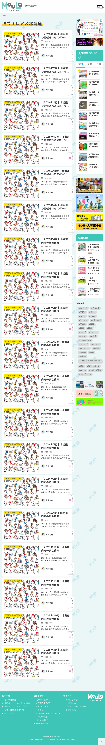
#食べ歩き (95, 344)
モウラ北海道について (14, 710)
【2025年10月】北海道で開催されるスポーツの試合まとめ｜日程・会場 (55, 174)
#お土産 (93, 336)
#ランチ (92, 312)
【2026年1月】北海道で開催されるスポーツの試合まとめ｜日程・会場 (55, 106)
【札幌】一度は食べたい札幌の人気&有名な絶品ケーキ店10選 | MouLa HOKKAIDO (94, 93)
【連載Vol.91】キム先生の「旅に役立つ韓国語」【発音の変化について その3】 (94, 279)
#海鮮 (91, 352)
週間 (89, 64)
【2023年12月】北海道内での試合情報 (55, 548)
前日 (80, 64)
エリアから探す (43, 717)
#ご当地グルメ (85, 340)
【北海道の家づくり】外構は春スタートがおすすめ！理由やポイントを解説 (94, 290)
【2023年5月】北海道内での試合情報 (54, 651)
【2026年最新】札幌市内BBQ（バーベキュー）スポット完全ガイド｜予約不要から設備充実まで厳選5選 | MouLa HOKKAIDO (94, 114)
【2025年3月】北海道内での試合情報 (54, 275)
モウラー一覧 (42, 723)
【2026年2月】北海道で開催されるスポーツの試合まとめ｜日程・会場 (55, 71)
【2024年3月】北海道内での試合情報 (54, 446)
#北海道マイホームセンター (90, 361)
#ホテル (82, 370)
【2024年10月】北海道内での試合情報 (55, 411)
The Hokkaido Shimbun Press (42, 739)
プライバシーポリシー (76, 706)
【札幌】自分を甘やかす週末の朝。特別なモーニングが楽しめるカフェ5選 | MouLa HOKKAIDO (94, 124)
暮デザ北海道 (10, 700)
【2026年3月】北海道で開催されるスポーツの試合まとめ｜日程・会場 (55, 37)
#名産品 (82, 352)
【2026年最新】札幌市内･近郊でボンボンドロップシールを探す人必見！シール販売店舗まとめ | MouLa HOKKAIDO (94, 72)
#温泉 (81, 366)
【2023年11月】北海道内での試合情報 (55, 582)
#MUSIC (82, 336)
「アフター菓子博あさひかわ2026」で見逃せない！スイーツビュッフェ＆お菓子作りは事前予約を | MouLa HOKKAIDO (94, 134)
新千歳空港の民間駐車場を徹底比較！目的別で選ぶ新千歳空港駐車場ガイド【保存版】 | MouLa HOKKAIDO (94, 155)
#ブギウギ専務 (95, 370)
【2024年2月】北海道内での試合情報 (54, 480)
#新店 (81, 328)
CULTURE (43, 706)
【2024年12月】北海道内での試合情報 (55, 343)
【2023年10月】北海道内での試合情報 (55, 617)
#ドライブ (83, 344)
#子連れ (82, 324)
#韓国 (91, 324)
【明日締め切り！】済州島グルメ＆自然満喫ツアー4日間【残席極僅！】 (94, 245)
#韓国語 (96, 348)
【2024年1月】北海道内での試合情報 (54, 514)
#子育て (82, 312)
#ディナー (93, 332)
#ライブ (82, 332)
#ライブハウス (85, 374)
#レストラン (84, 348)
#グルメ (92, 316)
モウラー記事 (42, 700)
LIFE (40, 710)
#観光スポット (93, 366)
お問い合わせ (72, 700)
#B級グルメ (96, 320)
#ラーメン (83, 320)
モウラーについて (12, 713)
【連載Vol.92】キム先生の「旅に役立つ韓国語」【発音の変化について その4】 (94, 258)
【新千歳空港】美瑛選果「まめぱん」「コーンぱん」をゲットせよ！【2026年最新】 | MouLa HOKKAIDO (94, 145)
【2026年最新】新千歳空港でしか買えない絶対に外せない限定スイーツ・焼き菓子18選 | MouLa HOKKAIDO (94, 83)
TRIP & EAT (44, 703)
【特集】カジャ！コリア (15, 706)
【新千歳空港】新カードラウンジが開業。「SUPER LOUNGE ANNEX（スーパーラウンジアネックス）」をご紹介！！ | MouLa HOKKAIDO (94, 103)
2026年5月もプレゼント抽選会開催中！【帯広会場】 (94, 269)
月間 (98, 64)
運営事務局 (71, 710)
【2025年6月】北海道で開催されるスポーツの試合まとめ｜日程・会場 (55, 208)
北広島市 (15, 59)
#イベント (95, 308)
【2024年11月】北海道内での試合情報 (55, 377)
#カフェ (82, 316)
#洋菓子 (82, 356)
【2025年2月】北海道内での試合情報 (54, 309)
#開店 (89, 328)
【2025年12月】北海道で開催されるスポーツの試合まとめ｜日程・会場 (55, 140)
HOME (5, 16)
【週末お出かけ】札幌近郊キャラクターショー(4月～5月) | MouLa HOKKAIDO (94, 165)
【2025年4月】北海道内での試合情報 (54, 240)
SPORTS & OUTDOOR (13, 34)
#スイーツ (83, 308)
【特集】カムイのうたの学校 (17, 703)
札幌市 (9, 60)
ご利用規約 (71, 703)
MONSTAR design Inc (66, 739)
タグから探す (42, 720)
